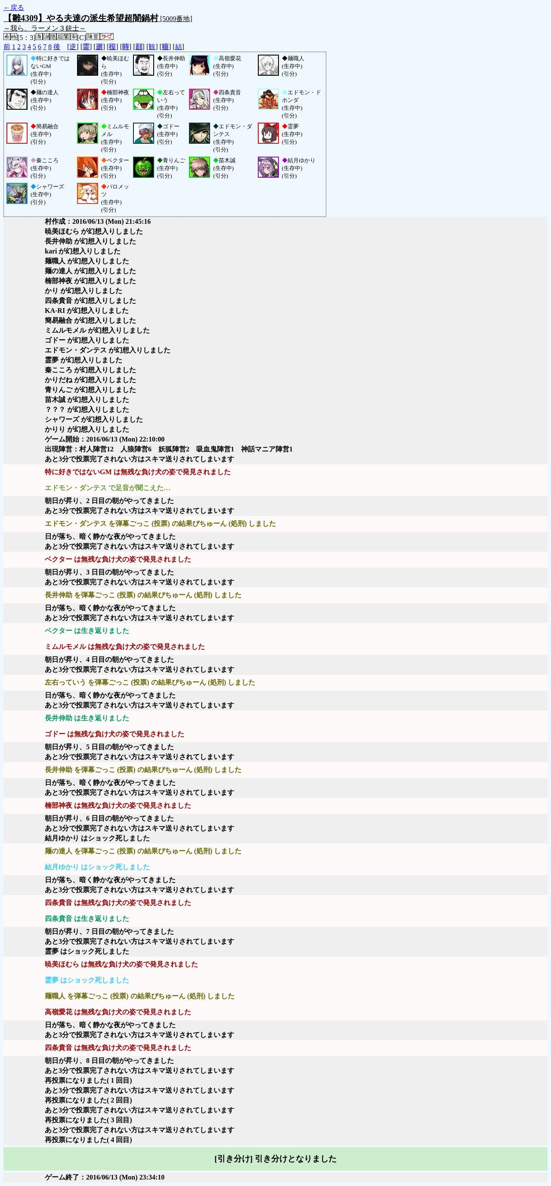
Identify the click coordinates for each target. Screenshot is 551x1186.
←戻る (13, 7)
